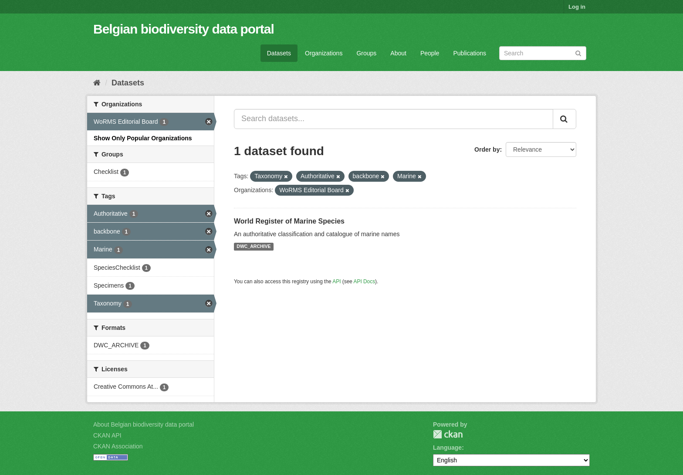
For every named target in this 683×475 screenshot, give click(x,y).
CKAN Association (118, 446)
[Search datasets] (542, 53)
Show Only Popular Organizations (143, 138)
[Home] (97, 82)
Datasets (279, 53)
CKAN (448, 434)
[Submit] (578, 52)
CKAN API (107, 435)
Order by (487, 149)
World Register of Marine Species (289, 221)
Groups (366, 53)
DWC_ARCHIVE (253, 246)
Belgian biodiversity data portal (183, 29)
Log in (576, 6)
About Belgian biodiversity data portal (143, 424)
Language (447, 447)
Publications (470, 53)
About (398, 53)
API (336, 281)
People (430, 53)
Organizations (323, 53)
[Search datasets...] (393, 119)
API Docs (364, 281)
